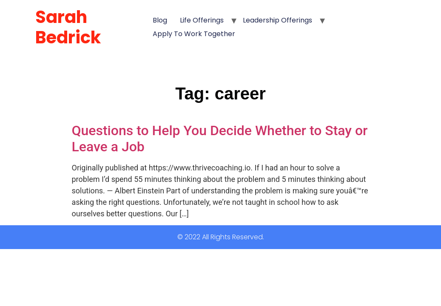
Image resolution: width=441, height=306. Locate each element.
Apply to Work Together (194, 34)
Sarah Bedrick (68, 27)
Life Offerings (202, 20)
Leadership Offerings (277, 20)
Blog (160, 20)
